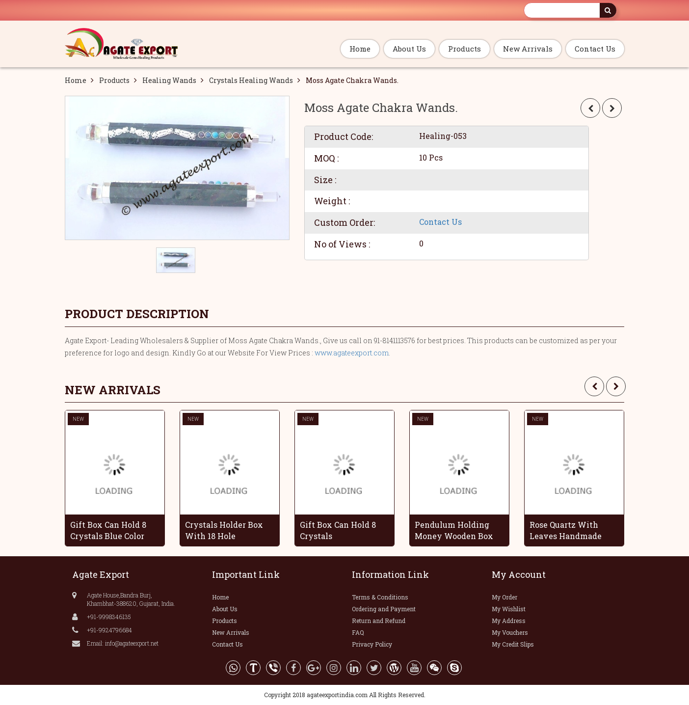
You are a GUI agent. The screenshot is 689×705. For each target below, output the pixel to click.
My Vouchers (510, 632)
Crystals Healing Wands (251, 80)
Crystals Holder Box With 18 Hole (224, 530)
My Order (504, 597)
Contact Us (595, 49)
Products (464, 49)
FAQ (358, 632)
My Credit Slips (513, 644)
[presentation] (594, 386)
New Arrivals (528, 49)
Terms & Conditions (380, 597)
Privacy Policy (372, 644)
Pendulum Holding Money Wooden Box (454, 530)
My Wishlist (509, 609)
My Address (509, 620)
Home (360, 49)
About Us (409, 49)
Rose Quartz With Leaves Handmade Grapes (566, 530)
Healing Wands (169, 80)
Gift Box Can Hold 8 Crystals (338, 530)
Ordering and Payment (384, 609)
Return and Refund (378, 620)
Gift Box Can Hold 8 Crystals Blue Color (108, 530)
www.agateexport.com (352, 352)
